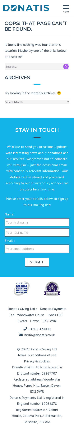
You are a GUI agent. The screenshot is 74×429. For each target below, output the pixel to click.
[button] (66, 7)
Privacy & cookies (37, 361)
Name (9, 214)
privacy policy (40, 183)
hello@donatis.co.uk (39, 335)
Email (9, 240)
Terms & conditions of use (36, 355)
